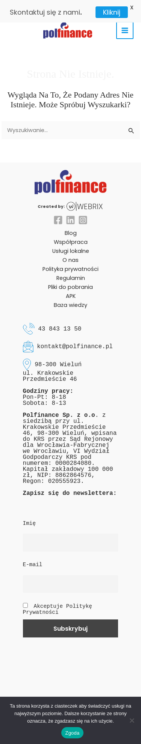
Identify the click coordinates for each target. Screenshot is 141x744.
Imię (29, 518)
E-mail (32, 560)
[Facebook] (58, 214)
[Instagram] (83, 214)
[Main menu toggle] (124, 25)
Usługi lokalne (70, 246)
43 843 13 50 (59, 323)
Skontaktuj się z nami (45, 12)
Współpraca (71, 236)
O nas (70, 255)
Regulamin (70, 273)
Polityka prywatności (70, 264)
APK (71, 291)
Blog (71, 227)
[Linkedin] (70, 214)
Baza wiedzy (70, 300)
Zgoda (72, 733)
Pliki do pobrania (70, 282)
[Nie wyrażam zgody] (131, 720)
